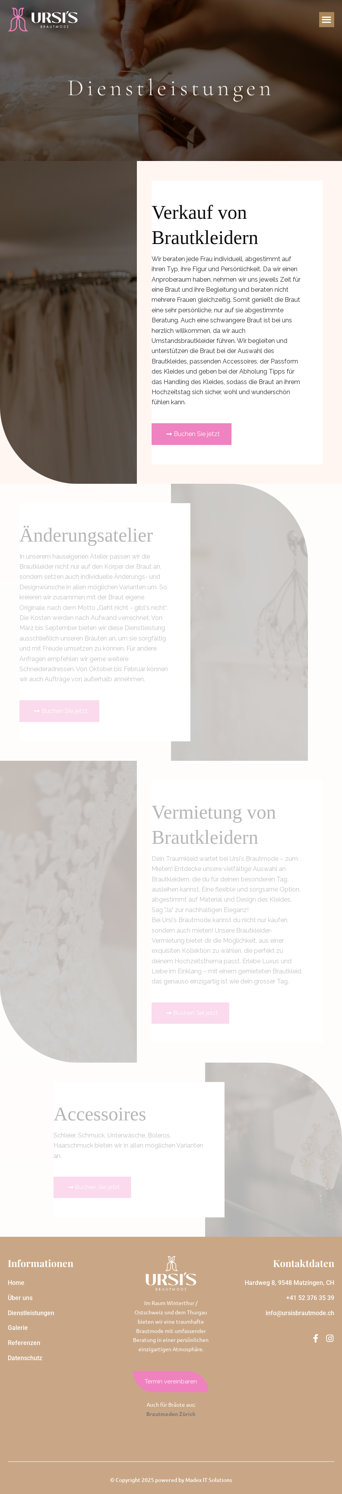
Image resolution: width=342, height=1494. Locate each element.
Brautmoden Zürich (170, 1413)
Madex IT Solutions (208, 1480)
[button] (326, 19)
